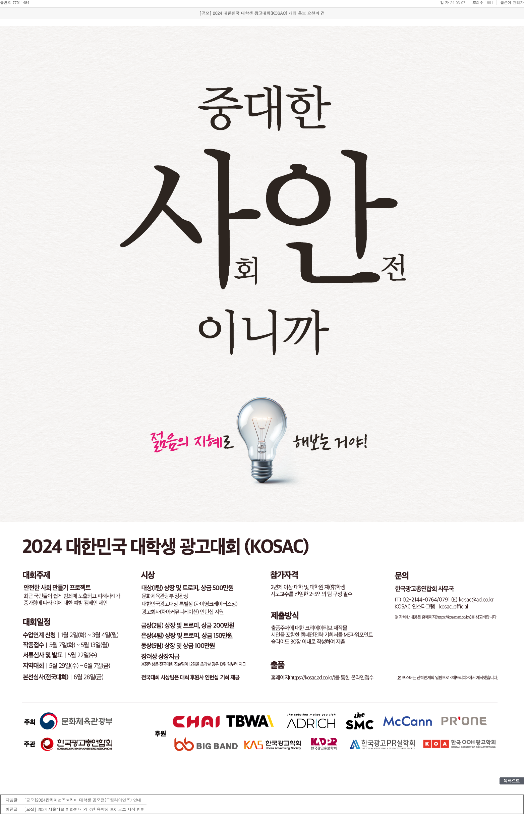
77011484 (20, 2)
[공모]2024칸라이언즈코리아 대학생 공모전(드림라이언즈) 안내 (82, 800)
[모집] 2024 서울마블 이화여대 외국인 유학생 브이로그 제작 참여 (84, 809)
